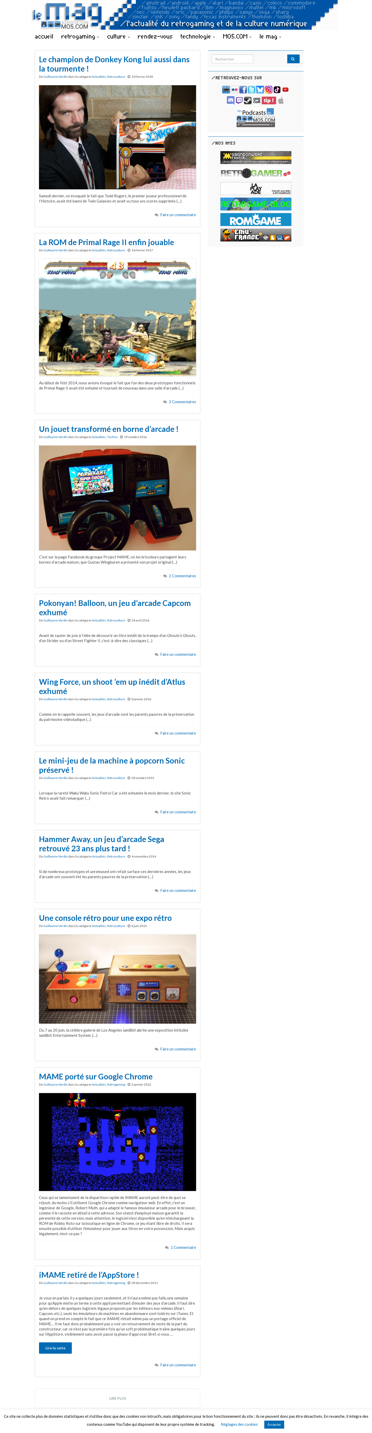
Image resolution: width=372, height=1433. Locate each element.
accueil (44, 36)
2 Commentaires (182, 402)
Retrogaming (116, 1084)
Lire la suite (55, 1348)
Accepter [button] (274, 1424)
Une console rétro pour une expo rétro (105, 917)
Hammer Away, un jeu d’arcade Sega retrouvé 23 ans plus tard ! (101, 843)
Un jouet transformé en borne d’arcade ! (109, 428)
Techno (112, 437)
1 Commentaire (183, 1247)
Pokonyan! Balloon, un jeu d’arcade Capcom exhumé (115, 607)
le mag (270, 36)
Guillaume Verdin (55, 77)
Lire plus (117, 1398)
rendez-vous (155, 36)
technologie (198, 36)
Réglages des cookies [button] (239, 1424)
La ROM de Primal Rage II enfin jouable (106, 242)
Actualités (99, 77)
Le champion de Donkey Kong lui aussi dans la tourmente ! (114, 63)
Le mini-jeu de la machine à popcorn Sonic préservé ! (112, 765)
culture (118, 36)
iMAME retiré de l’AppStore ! (89, 1274)
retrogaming (80, 36)
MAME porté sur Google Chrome (96, 1076)
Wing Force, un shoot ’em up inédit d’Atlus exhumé (112, 686)
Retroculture (116, 77)
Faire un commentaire (178, 215)
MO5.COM (237, 36)
